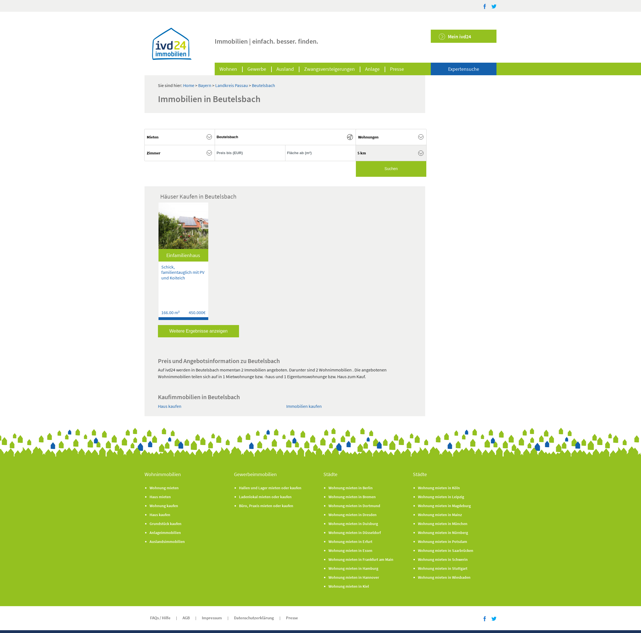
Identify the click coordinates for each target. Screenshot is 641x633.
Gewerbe (256, 69)
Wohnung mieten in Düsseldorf (354, 532)
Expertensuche (463, 69)
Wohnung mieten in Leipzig (441, 496)
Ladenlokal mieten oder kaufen (265, 496)
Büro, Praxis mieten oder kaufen (266, 505)
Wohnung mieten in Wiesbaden (444, 577)
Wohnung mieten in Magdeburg (444, 505)
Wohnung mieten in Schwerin (443, 559)
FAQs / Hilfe (160, 617)
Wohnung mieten (164, 487)
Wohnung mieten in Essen (350, 550)
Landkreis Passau (232, 85)
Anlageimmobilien (165, 532)
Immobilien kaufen (304, 406)
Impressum (212, 617)
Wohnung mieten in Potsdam (442, 541)
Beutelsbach (263, 85)
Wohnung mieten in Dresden (352, 514)
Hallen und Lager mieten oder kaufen (270, 487)
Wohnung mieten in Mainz (440, 514)
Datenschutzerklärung (254, 617)
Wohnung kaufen (164, 505)
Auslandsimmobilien (167, 541)
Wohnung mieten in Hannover (353, 577)
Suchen (391, 168)
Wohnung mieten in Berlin (350, 487)
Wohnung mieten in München (442, 523)
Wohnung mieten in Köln (439, 487)
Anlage (372, 69)
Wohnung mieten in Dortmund (354, 505)
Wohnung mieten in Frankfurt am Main (360, 559)
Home (188, 85)
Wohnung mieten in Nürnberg (443, 532)
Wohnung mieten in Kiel (348, 586)
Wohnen (228, 69)
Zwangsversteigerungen (329, 69)
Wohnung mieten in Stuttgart (442, 568)
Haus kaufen (169, 406)
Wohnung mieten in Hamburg (353, 568)
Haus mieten (160, 496)
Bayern (205, 85)
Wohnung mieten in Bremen (352, 496)
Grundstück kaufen (165, 523)
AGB (186, 617)
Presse (397, 69)
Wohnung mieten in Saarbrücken (445, 550)
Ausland (285, 69)
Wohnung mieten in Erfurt (350, 541)
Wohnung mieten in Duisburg (353, 523)
